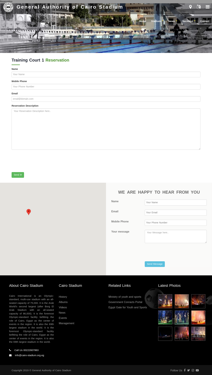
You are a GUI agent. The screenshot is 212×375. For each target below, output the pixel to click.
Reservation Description (25, 106)
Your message (120, 232)
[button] (28, 212)
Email (15, 93)
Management (66, 323)
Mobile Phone (19, 81)
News (62, 312)
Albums (63, 302)
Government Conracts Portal (125, 302)
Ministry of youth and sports (124, 296)
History (63, 296)
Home (142, 21)
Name (15, 69)
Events (63, 318)
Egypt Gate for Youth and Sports (127, 307)
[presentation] (37, 162)
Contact (204, 21)
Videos (63, 307)
